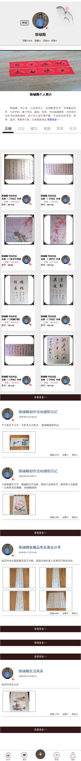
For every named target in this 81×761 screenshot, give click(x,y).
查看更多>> (53, 119)
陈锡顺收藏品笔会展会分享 (40, 547)
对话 (24, 22)
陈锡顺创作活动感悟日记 (38, 412)
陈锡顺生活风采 (31, 671)
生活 (72, 128)
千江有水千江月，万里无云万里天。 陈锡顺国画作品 (30, 425)
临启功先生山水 (10, 684)
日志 (21, 128)
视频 (46, 128)
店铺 (8, 128)
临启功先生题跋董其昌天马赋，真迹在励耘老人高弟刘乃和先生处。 (38, 560)
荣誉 (59, 128)
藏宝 (34, 128)
